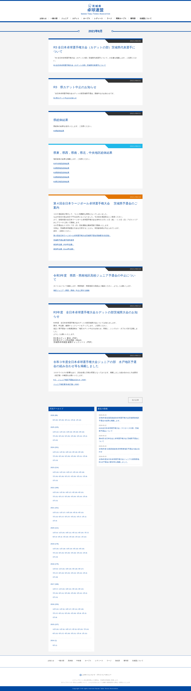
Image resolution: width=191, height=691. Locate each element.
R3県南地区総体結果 (61, 177)
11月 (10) (62, 589)
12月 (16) (56, 548)
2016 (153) (55, 604)
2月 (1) (84, 516)
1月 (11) (55, 500)
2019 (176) (55, 544)
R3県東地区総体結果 (61, 172)
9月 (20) (75, 432)
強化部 (117, 661)
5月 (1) (55, 645)
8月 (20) (80, 452)
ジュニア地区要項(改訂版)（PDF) (66, 384)
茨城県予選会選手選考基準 (63, 240)
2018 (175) (55, 564)
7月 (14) (55, 553)
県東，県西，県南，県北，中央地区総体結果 (82, 152)
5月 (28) (67, 593)
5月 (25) (67, 436)
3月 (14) (79, 436)
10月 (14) (69, 548)
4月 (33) (73, 476)
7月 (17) (55, 573)
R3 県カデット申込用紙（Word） (68, 340)
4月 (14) (73, 573)
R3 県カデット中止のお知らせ (65, 98)
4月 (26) (61, 420)
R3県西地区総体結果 (61, 168)
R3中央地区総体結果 (61, 164)
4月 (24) (73, 496)
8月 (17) (80, 569)
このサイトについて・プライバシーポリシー (96, 675)
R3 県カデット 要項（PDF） (66, 338)
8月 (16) (81, 432)
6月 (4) (55, 537)
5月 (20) (67, 496)
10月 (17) (69, 472)
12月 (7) (55, 589)
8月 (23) (80, 532)
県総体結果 (60, 120)
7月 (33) (55, 476)
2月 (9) (85, 553)
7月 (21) (55, 496)
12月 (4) (55, 532)
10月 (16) (69, 432)
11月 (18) (62, 548)
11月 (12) (62, 472)
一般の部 (54, 18)
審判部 (133, 18)
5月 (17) (61, 633)
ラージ (109, 18)
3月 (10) (71, 537)
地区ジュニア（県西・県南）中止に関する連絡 (71, 290)
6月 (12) (55, 633)
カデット (75, 18)
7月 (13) (55, 516)
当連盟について (146, 18)
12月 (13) (56, 452)
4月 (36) (73, 436)
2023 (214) (55, 467)
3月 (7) (79, 516)
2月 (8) (73, 420)
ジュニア (64, 18)
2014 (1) (54, 640)
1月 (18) (55, 577)
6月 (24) (61, 436)
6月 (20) (61, 476)
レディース (98, 18)
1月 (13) (55, 460)
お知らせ (43, 18)
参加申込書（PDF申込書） (63, 244)
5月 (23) (67, 573)
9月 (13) (75, 472)
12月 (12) (56, 432)
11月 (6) (62, 609)
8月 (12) (80, 512)
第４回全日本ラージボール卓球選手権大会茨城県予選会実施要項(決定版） (82, 235)
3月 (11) (67, 420)
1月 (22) (55, 440)
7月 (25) (55, 436)
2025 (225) (55, 427)
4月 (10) (65, 537)
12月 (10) (56, 472)
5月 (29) (67, 456)
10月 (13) (69, 452)
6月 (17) (61, 496)
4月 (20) (73, 593)
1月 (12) (78, 420)
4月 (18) (73, 553)
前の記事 (135, 400)
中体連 (78, 661)
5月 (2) (60, 537)
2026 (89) (54, 415)
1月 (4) (55, 520)
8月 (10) (81, 548)
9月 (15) (75, 548)
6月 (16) (61, 456)
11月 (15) (62, 532)
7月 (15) (55, 593)
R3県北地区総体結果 (61, 182)
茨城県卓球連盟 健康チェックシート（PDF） (73, 342)
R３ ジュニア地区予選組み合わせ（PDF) (69, 380)
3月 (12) (79, 593)
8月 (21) (80, 492)
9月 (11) (74, 532)
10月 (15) (69, 512)
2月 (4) (85, 573)
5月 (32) (55, 420)
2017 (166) (55, 584)
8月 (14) (80, 589)
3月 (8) (79, 613)
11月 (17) (62, 512)
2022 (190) (55, 488)
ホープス (86, 18)
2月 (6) (85, 496)
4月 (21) (73, 516)
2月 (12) (77, 537)
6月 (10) (61, 573)
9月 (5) (75, 512)
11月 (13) (62, 432)
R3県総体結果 (58, 131)
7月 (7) (86, 532)
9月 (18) (74, 452)
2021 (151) (55, 508)
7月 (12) (86, 629)
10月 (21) (69, 589)
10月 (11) (69, 532)
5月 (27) (67, 476)
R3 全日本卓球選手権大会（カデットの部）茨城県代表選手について (79, 65)
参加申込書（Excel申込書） (64, 249)
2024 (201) (55, 447)
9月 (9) (74, 629)
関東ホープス (121, 18)
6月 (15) (61, 553)
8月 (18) (81, 472)
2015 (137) (55, 624)
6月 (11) (61, 593)
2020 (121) (55, 528)
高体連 (70, 661)
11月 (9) (62, 452)
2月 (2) (85, 436)
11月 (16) (62, 569)
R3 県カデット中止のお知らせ (74, 87)
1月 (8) (55, 617)
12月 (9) (55, 569)
